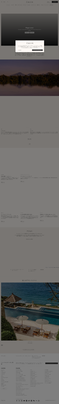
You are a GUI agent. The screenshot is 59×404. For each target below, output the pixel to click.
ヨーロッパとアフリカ (19, 383)
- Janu (2, 375)
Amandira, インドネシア (33, 374)
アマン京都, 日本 (32, 378)
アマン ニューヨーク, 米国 (19, 374)
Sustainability (2, 380)
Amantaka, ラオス (47, 375)
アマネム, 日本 (47, 373)
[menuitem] (17, 401)
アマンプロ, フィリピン (48, 378)
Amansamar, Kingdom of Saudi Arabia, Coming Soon (22, 388)
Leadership (2, 379)
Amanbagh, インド (32, 371)
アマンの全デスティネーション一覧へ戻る (28, 349)
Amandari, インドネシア (33, 372)
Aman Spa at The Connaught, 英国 (20, 394)
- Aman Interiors (3, 373)
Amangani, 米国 (18, 372)
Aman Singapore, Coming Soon (48, 371)
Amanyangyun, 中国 (32, 386)
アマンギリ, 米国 (18, 373)
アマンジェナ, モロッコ (19, 385)
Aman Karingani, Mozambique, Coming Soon (21, 395)
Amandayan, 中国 (32, 373)
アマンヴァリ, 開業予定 (19, 376)
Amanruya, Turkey (18, 387)
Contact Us (4, 388)
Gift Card (2, 376)
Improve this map (56, 267)
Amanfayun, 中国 (32, 375)
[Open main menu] (3, 1)
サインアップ (51, 363)
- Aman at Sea (3, 374)
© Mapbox (46, 267)
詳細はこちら (3, 182)
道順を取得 (42, 269)
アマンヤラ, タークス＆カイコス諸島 (21, 375)
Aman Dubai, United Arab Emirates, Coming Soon (22, 384)
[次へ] (28, 127)
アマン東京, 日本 (47, 376)
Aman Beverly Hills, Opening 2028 (20, 378)
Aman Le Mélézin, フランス (19, 386)
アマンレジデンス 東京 (48, 374)
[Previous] (26, 127)
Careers (2, 378)
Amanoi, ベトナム (47, 377)
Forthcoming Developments (4, 377)
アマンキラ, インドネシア (33, 376)
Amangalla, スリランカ (48, 372)
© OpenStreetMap (50, 267)
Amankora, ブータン (32, 377)
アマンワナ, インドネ (33, 385)
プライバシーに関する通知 (4, 381)
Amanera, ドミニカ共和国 (19, 371)
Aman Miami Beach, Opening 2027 (20, 377)
